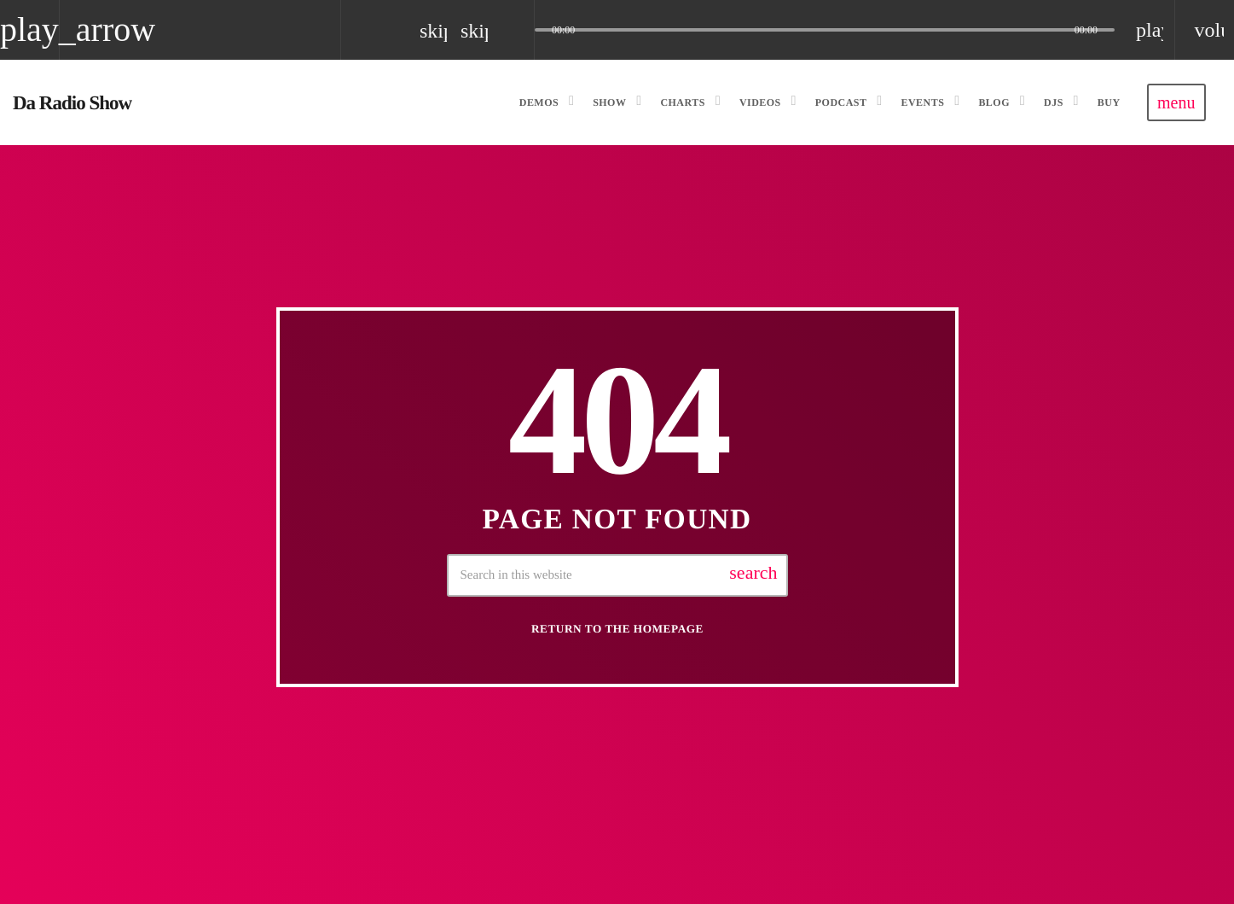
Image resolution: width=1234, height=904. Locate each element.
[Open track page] (517, 30)
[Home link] (72, 102)
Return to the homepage (617, 628)
